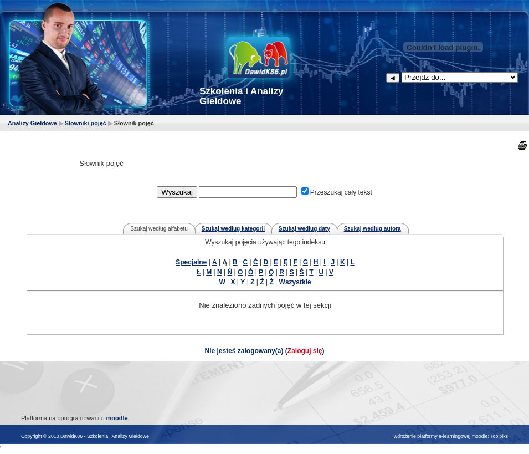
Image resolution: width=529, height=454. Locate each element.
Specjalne (191, 262)
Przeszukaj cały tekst (341, 192)
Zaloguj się (304, 351)
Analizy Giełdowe (32, 123)
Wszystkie (295, 282)
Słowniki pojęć (85, 123)
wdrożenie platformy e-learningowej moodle (441, 436)
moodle (116, 418)
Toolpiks (499, 436)
